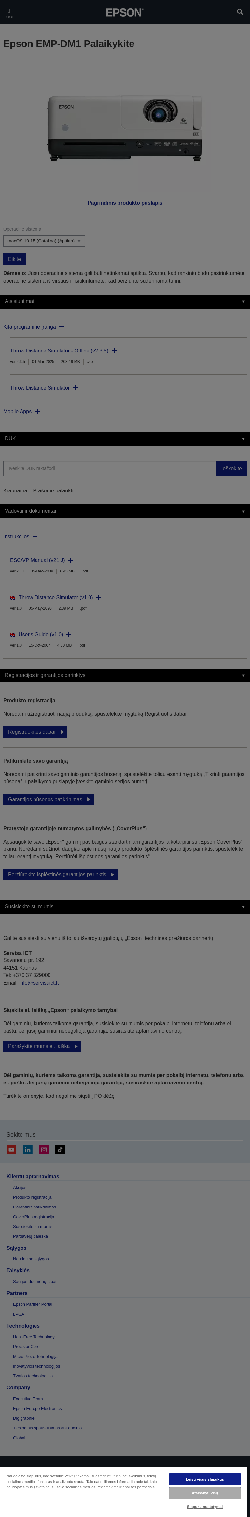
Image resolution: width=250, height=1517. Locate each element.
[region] (123, 1491)
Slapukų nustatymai (205, 1507)
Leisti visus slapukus (205, 1479)
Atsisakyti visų (205, 1493)
